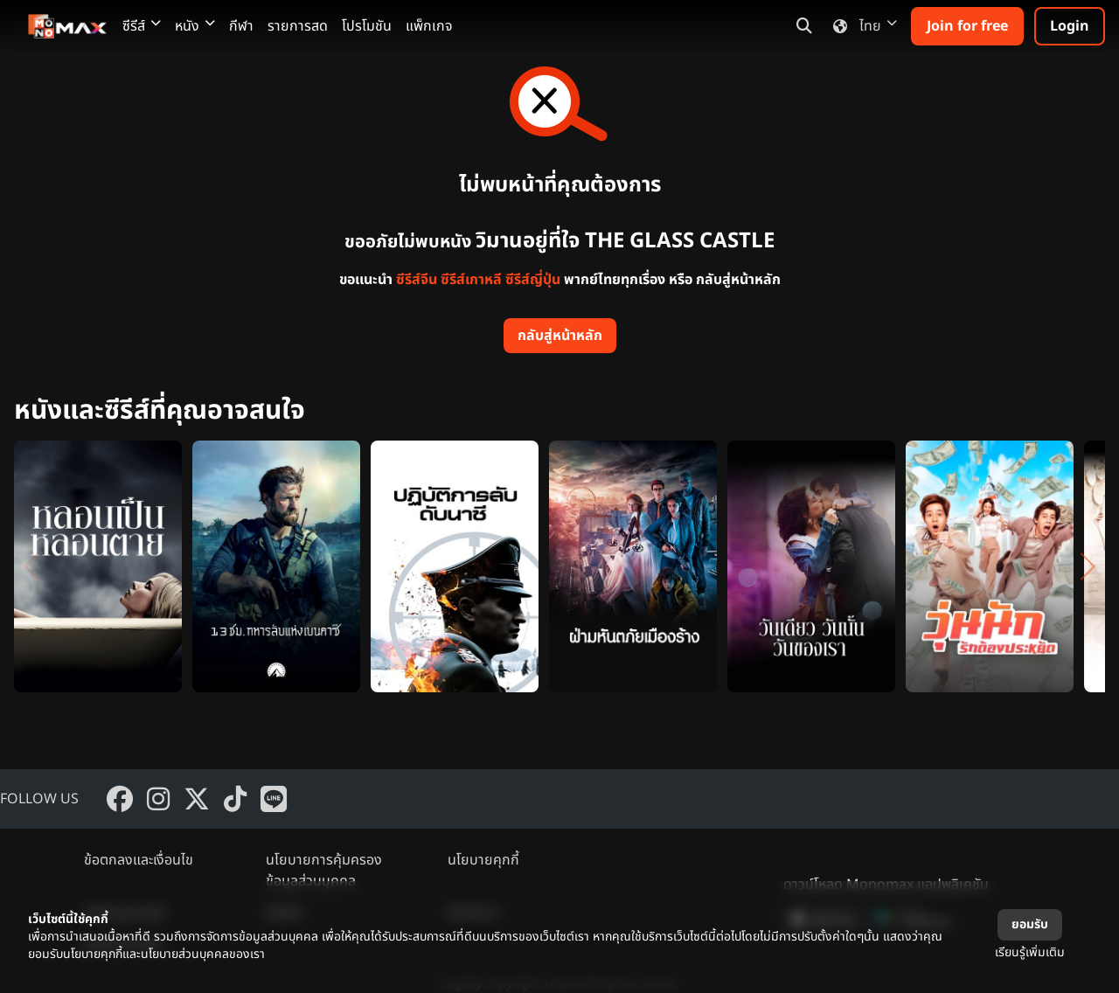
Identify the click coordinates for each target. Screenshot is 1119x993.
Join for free (967, 26)
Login (1069, 26)
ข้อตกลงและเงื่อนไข (138, 860)
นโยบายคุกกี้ (483, 860)
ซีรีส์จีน (416, 279)
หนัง (195, 26)
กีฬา (241, 26)
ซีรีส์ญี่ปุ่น (532, 279)
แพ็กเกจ (429, 26)
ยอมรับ (1029, 924)
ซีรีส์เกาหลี (471, 279)
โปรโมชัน (367, 26)
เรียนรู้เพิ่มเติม (1030, 952)
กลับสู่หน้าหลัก (560, 335)
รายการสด (298, 26)
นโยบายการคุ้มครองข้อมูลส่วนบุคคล (324, 871)
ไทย (861, 26)
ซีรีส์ (141, 26)
